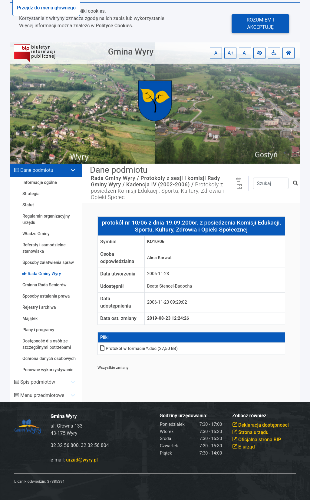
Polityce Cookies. (114, 25)
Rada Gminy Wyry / (115, 178)
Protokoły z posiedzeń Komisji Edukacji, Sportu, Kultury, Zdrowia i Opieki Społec (157, 191)
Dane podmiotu (36, 170)
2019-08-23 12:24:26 (168, 318)
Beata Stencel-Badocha (169, 286)
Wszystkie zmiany (113, 367)
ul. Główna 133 (67, 426)
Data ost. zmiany (118, 318)
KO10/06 (155, 241)
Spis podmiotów (37, 382)
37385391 (56, 481)
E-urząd (243, 447)
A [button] (215, 53)
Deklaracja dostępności (260, 425)
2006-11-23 (158, 273)
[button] (259, 53)
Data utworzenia (117, 274)
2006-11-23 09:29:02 (167, 302)
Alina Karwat (159, 257)
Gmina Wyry (130, 52)
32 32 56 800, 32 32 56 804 (80, 445)
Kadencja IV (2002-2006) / (159, 185)
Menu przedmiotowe (42, 395)
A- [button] (245, 53)
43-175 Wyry (64, 433)
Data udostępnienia (115, 302)
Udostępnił (112, 286)
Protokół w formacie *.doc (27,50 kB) (139, 348)
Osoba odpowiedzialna (117, 257)
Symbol (108, 242)
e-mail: (74, 460)
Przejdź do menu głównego (46, 8)
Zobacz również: (250, 415)
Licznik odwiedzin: (30, 481)
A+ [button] (231, 53)
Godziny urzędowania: (183, 415)
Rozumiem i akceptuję (260, 23)
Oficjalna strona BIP (256, 439)
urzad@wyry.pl (81, 460)
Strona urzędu (250, 432)
